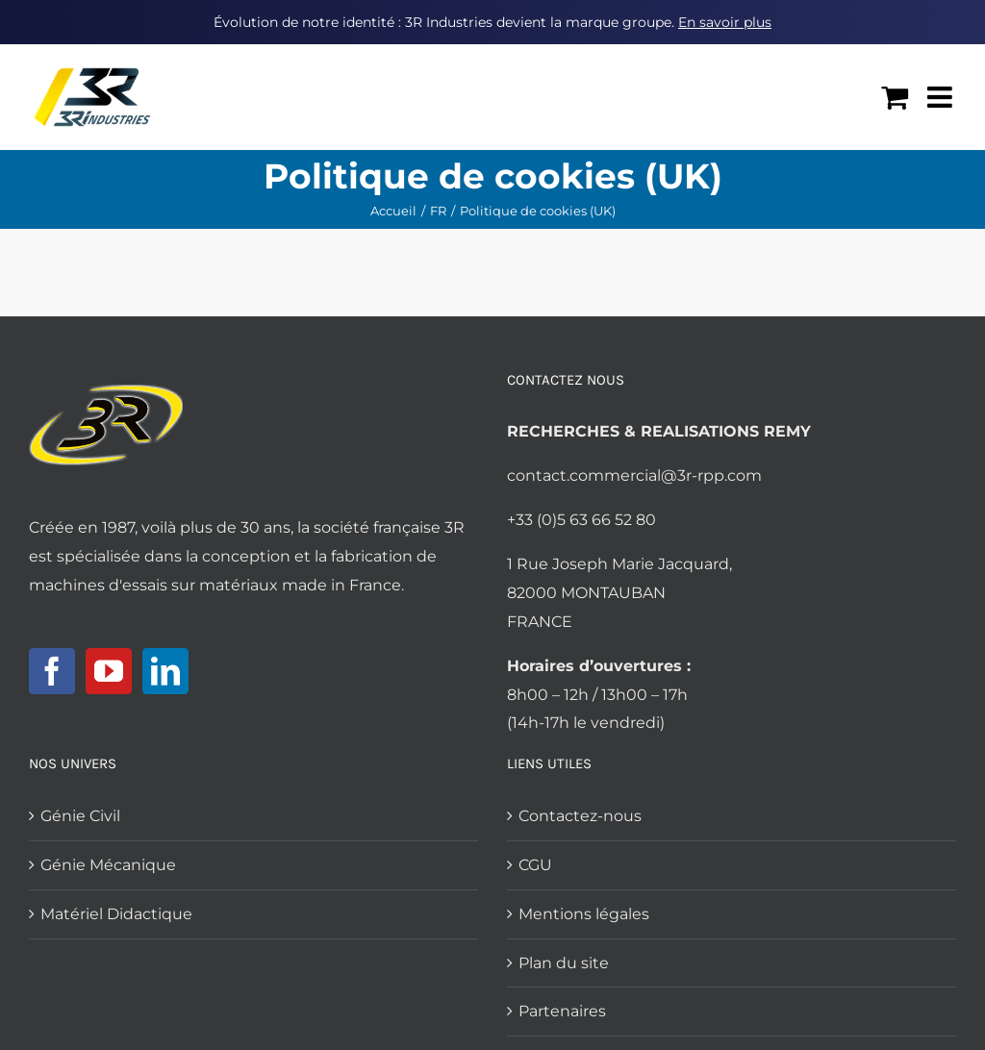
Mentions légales (583, 914)
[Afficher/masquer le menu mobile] (941, 97)
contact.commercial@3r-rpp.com (634, 475)
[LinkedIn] (165, 671)
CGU (535, 865)
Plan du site (563, 963)
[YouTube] (109, 671)
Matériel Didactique (116, 914)
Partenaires (562, 1011)
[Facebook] (52, 671)
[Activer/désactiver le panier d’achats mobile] (894, 97)
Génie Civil (80, 816)
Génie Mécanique (108, 865)
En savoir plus (724, 22)
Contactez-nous (580, 816)
